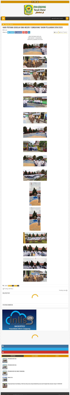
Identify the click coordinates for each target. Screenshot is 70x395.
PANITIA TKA (10, 376)
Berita (16, 285)
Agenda (11, 285)
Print (61, 32)
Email (56, 32)
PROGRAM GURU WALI (12, 357)
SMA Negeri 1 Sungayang (7, 393)
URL (65, 32)
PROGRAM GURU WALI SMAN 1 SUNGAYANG (16, 369)
